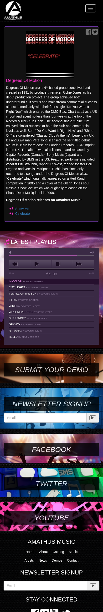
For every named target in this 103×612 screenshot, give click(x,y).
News (43, 560)
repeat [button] (48, 274)
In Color (26, 281)
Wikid (24, 306)
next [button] (83, 264)
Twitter (51, 484)
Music (73, 552)
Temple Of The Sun (33, 293)
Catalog (58, 552)
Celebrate (22, 213)
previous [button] (19, 264)
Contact (72, 560)
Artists (29, 560)
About (43, 552)
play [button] (40, 264)
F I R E (23, 299)
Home (30, 552)
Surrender (28, 318)
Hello (24, 336)
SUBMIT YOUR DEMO (51, 370)
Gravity (25, 324)
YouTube (51, 518)
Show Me (22, 209)
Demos (57, 560)
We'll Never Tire (30, 312)
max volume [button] (92, 252)
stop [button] (62, 264)
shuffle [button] (55, 274)
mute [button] (11, 252)
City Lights (28, 287)
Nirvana (25, 330)
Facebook (51, 449)
